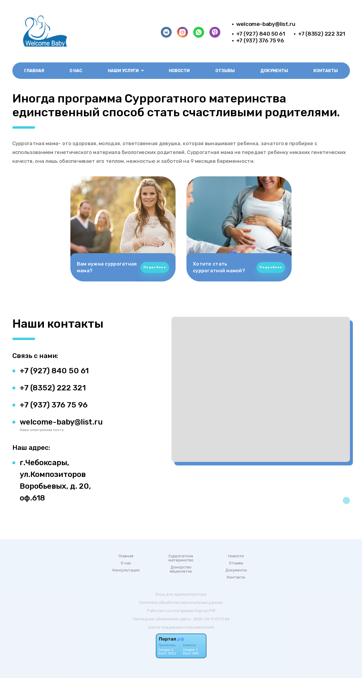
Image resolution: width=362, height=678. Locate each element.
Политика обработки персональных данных (181, 602)
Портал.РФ (204, 611)
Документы (274, 70)
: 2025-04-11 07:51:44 (210, 619)
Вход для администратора (181, 594)
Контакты (325, 70)
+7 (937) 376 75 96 (260, 40)
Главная (34, 70)
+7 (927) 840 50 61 (260, 33)
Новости (179, 70)
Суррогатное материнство (181, 558)
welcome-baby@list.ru (265, 24)
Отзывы (225, 70)
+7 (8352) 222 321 (321, 33)
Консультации (126, 570)
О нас (76, 70)
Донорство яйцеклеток (181, 569)
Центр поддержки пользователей (181, 627)
